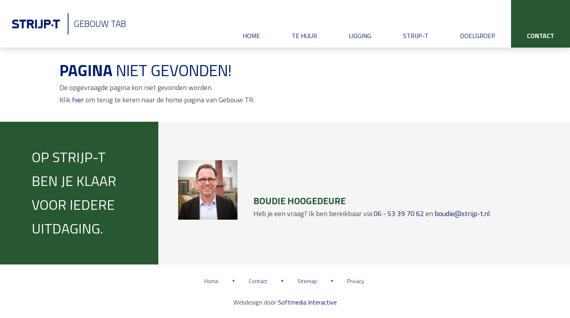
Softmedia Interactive (307, 302)
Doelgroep (477, 35)
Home (251, 35)
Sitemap (307, 281)
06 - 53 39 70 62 (399, 213)
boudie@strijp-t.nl (462, 213)
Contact (540, 35)
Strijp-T (415, 35)
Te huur (304, 35)
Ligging (360, 35)
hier (78, 99)
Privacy (355, 281)
